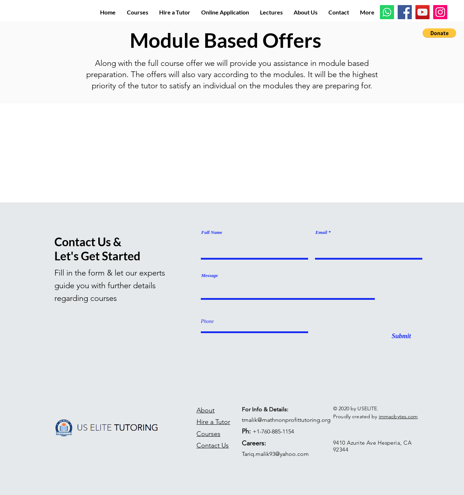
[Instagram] (440, 12)
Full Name (211, 232)
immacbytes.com (398, 416)
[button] (439, 33)
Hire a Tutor (213, 422)
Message (209, 275)
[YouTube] (422, 12)
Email (321, 232)
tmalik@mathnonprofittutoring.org (286, 419)
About (205, 410)
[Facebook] (405, 12)
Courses (208, 434)
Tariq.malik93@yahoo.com (275, 453)
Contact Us (212, 445)
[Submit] (401, 336)
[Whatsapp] (387, 12)
